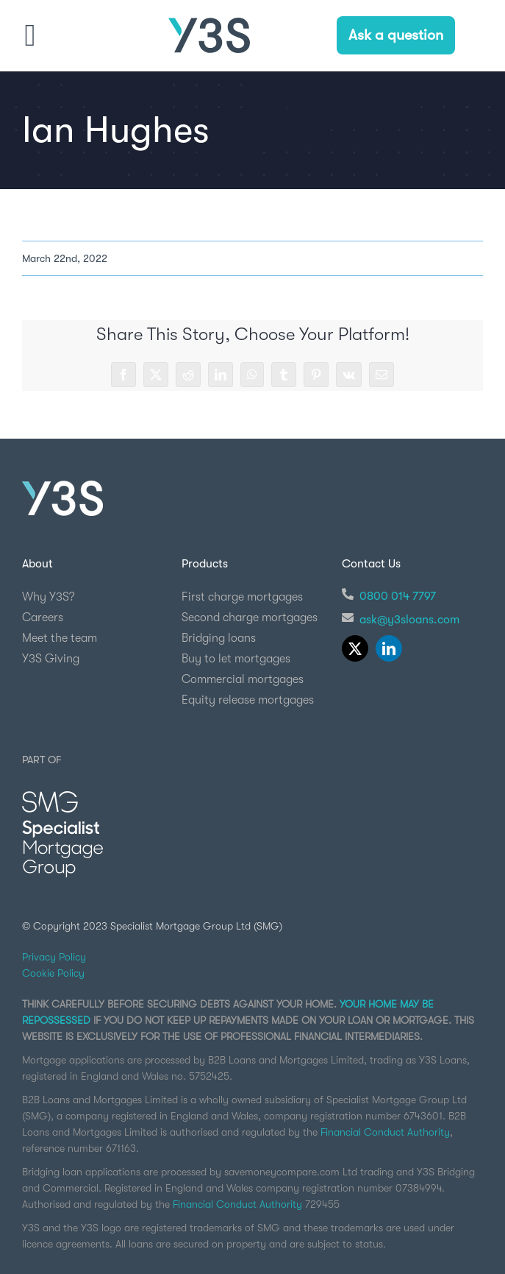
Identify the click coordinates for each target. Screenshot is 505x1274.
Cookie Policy (53, 973)
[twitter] (355, 648)
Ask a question (395, 34)
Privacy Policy (54, 957)
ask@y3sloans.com (409, 619)
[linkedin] (389, 648)
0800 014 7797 (397, 596)
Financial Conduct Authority (385, 1132)
